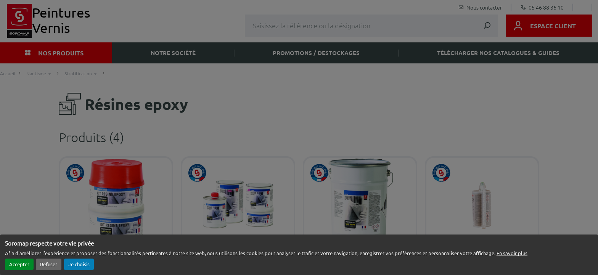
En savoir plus (512, 253)
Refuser (48, 264)
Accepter (19, 264)
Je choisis (79, 264)
